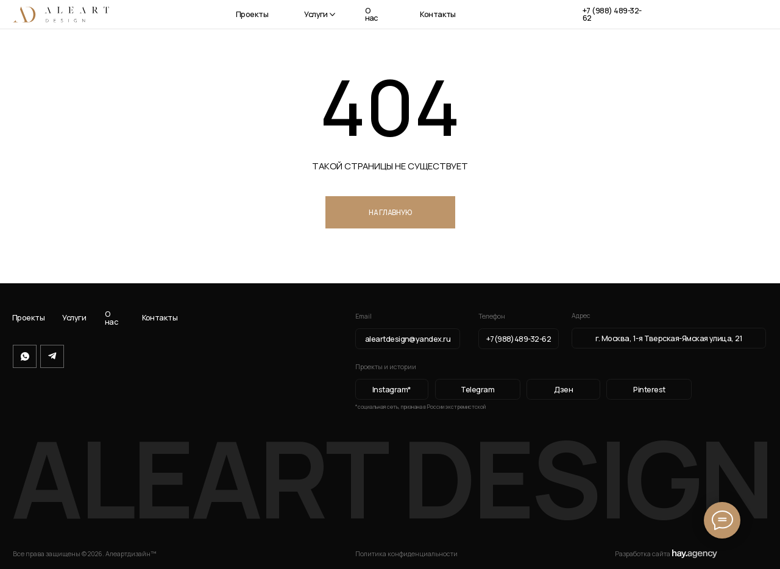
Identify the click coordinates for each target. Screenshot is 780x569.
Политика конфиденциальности (406, 554)
